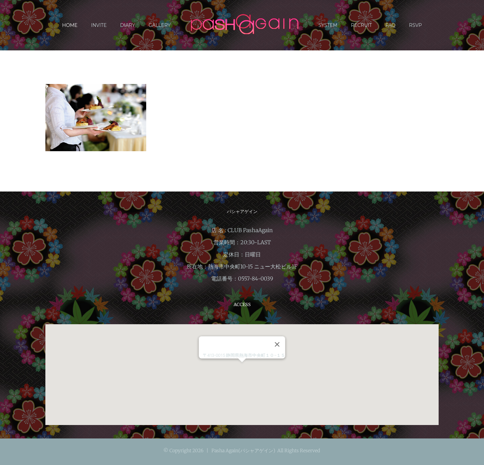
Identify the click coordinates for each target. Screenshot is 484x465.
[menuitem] (76, 25)
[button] (242, 368)
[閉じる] (277, 344)
